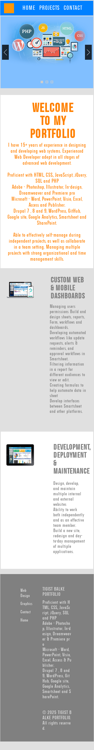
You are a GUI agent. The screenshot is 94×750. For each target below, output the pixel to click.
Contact (25, 612)
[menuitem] (28, 7)
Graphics (26, 604)
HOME (28, 8)
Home (24, 620)
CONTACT (72, 8)
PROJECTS (49, 8)
